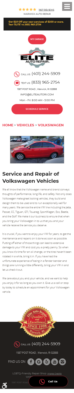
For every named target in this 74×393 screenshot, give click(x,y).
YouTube (54, 361)
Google (38, 361)
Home (7, 125)
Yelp (46, 361)
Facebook (30, 361)
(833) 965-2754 (45, 82)
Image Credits (54, 374)
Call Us (48, 380)
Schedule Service (37, 109)
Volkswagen (51, 125)
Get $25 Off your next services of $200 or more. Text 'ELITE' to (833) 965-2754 (36, 23)
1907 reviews (46, 10)
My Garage (37, 39)
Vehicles (25, 125)
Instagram (62, 361)
